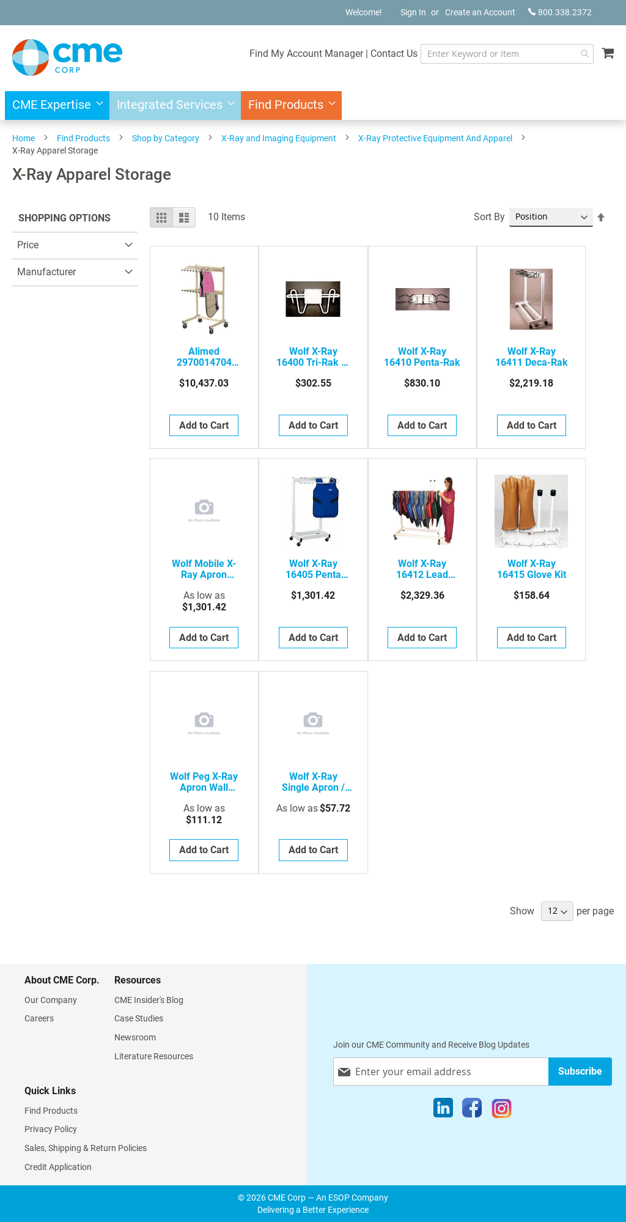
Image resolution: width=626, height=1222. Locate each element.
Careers (39, 1018)
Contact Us (394, 53)
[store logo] (67, 57)
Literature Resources (153, 1056)
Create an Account (480, 12)
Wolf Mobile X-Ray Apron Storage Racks (204, 569)
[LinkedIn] (443, 1111)
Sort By (489, 217)
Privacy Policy (50, 1129)
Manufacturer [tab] (46, 272)
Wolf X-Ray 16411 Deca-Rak (531, 357)
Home (23, 138)
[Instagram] (501, 1111)
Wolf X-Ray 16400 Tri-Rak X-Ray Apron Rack (313, 357)
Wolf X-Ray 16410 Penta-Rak (422, 357)
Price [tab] (28, 245)
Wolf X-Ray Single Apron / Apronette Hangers (313, 782)
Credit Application (58, 1167)
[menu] (313, 105)
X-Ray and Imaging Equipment (278, 138)
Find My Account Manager (306, 53)
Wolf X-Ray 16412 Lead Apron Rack (422, 569)
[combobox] (507, 54)
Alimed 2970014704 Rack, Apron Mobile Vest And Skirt (204, 357)
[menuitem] (54, 105)
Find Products (83, 138)
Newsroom (135, 1037)
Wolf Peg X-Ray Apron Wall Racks (204, 782)
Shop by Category (165, 138)
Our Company (50, 1000)
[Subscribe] (580, 1071)
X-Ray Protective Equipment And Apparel (435, 138)
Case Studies (138, 1018)
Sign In (413, 12)
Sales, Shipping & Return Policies (85, 1148)
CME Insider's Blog (148, 1000)
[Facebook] (472, 1111)
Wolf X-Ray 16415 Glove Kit (531, 569)
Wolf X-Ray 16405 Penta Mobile (313, 569)
